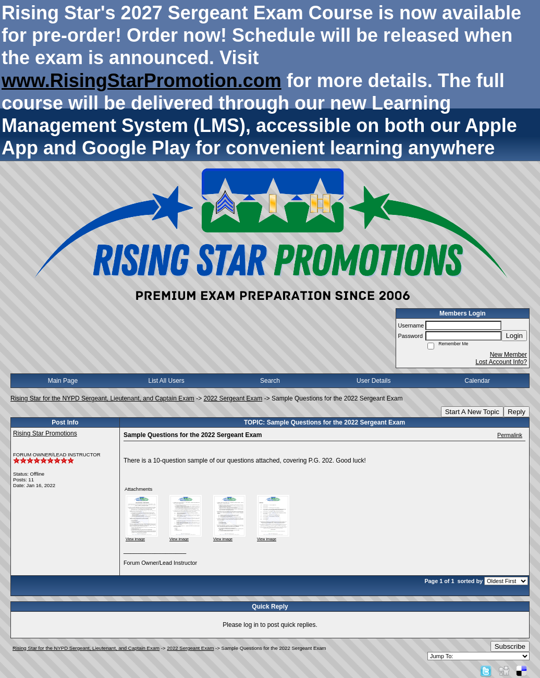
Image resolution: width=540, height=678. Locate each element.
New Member (508, 354)
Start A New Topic (472, 412)
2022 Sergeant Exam (233, 398)
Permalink (509, 435)
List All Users (167, 380)
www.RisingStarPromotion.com (141, 80)
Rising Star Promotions (45, 433)
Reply (516, 412)
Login (514, 336)
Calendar (477, 380)
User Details (373, 380)
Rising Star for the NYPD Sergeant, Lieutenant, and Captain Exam (102, 398)
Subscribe (510, 646)
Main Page (63, 380)
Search (270, 380)
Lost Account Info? (501, 362)
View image (135, 539)
